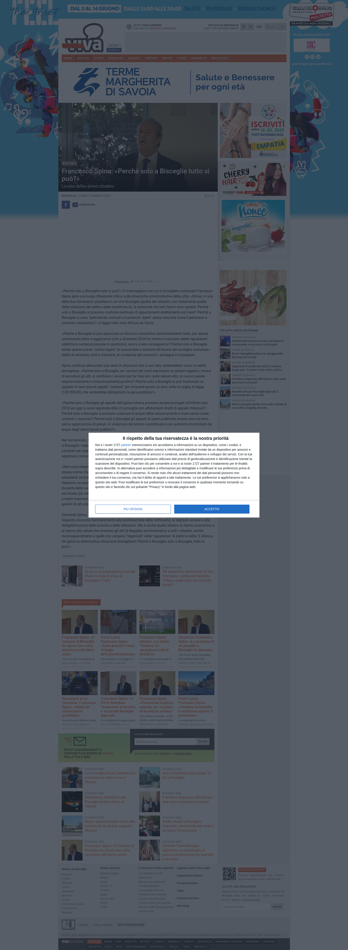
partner (126, 444)
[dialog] (174, 475)
